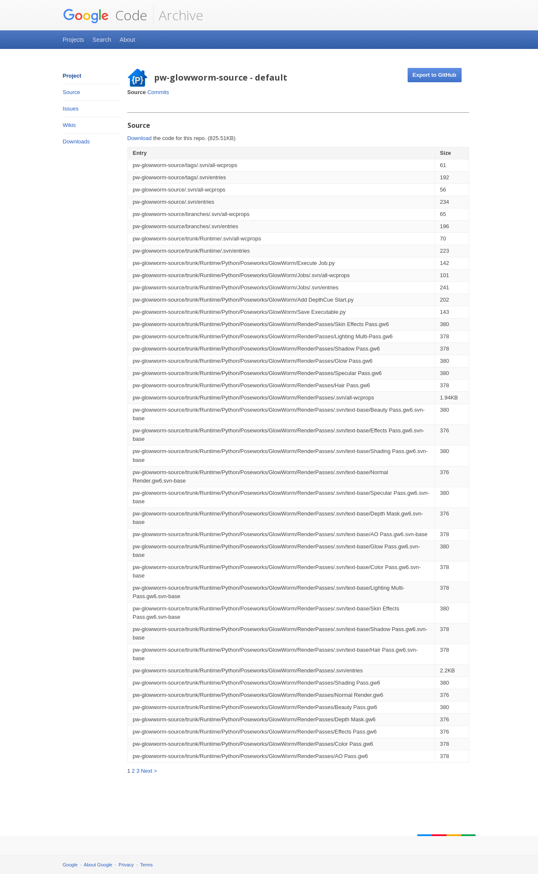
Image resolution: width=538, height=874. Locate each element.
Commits (158, 92)
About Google (98, 864)
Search (101, 39)
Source (71, 92)
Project (72, 76)
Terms (146, 864)
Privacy (126, 864)
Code (105, 15)
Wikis (69, 125)
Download (139, 138)
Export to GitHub (435, 75)
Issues (71, 108)
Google (70, 864)
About (127, 39)
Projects (73, 39)
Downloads (76, 141)
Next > (149, 771)
